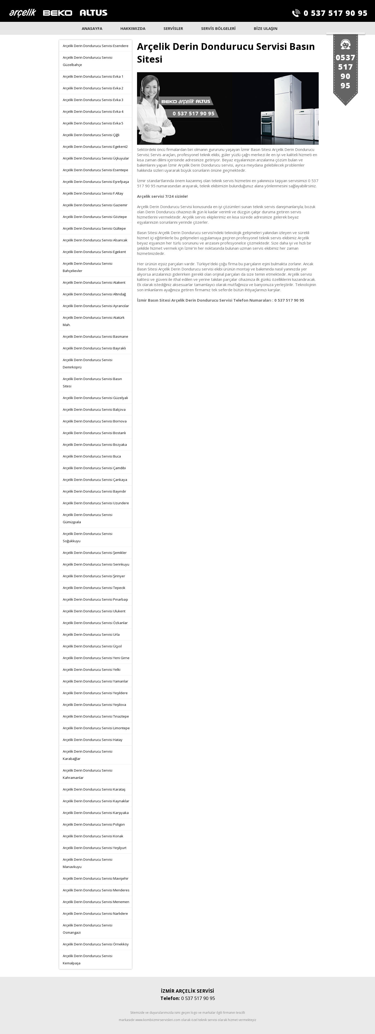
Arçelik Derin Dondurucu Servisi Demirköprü (87, 363)
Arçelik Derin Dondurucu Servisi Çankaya (95, 479)
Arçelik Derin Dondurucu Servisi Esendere (95, 45)
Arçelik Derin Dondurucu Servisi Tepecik (94, 587)
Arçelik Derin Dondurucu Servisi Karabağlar (87, 755)
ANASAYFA (92, 28)
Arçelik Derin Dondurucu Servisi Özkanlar (95, 622)
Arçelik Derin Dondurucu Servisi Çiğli (91, 134)
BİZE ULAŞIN (265, 28)
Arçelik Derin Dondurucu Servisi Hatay (92, 739)
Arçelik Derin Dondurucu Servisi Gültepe (94, 228)
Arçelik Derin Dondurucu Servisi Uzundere (96, 503)
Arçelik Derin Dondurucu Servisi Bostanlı (94, 432)
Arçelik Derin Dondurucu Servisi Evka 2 (93, 88)
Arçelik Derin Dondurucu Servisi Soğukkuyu (87, 537)
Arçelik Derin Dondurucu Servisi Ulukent (94, 611)
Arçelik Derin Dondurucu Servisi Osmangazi (87, 929)
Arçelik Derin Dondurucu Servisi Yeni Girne (96, 657)
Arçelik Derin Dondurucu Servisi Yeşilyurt (94, 847)
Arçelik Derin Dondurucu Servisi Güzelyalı (95, 397)
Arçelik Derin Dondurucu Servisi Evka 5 (93, 123)
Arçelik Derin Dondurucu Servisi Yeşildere (95, 693)
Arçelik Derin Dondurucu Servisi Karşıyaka (96, 812)
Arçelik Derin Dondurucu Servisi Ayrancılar (96, 305)
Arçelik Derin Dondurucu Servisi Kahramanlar (87, 774)
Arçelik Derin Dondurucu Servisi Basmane (95, 336)
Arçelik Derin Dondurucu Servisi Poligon (94, 824)
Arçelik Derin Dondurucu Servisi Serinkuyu (96, 564)
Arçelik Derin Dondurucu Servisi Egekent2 (95, 146)
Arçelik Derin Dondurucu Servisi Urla (91, 634)
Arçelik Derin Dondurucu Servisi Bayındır (94, 491)
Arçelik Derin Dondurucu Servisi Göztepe (95, 216)
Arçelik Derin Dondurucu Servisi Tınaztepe (96, 716)
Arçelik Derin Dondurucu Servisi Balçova (94, 409)
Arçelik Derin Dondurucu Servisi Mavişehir (95, 878)
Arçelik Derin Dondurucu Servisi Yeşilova (94, 704)
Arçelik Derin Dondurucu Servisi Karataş (94, 789)
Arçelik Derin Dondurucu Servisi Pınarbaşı (95, 599)
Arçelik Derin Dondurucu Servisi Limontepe (96, 728)
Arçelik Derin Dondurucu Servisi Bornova (95, 421)
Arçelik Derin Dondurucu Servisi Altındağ (94, 294)
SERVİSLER (173, 28)
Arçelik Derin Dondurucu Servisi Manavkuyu (87, 863)
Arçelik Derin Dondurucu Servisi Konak (93, 836)
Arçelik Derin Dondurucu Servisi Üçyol (92, 646)
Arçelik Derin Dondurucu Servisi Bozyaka (95, 444)
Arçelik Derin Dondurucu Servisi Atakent (94, 282)
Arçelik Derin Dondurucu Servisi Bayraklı (94, 348)
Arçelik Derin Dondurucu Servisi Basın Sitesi (92, 382)
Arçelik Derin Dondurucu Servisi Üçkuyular (96, 158)
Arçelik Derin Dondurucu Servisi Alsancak (95, 240)
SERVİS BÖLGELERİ (218, 28)
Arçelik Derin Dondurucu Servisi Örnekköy (96, 944)
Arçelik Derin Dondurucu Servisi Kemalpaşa (87, 959)
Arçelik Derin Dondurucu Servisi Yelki (91, 669)
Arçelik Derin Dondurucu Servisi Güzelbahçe (87, 61)
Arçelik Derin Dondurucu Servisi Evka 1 (93, 76)
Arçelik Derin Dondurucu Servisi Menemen (96, 901)
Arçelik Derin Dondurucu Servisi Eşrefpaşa (96, 181)
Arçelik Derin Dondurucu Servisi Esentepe (95, 170)
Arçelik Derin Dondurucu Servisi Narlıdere (95, 913)
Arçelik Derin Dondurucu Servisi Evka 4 (93, 111)
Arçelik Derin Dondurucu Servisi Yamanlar (95, 681)
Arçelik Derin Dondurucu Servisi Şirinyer (94, 576)
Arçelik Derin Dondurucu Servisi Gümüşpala (87, 518)
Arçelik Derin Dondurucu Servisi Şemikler (95, 552)
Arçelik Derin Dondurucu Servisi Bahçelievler (87, 267)
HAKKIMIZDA (132, 28)
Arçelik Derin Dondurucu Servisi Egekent (94, 251)
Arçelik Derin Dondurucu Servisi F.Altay (93, 193)
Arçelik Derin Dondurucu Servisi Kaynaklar (96, 801)
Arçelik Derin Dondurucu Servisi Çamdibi (94, 468)
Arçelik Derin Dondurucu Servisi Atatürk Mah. (94, 321)
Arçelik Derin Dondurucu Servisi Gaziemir (95, 205)
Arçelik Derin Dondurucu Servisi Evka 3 (93, 99)
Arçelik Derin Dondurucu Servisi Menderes (96, 890)
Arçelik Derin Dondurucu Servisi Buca (92, 456)
